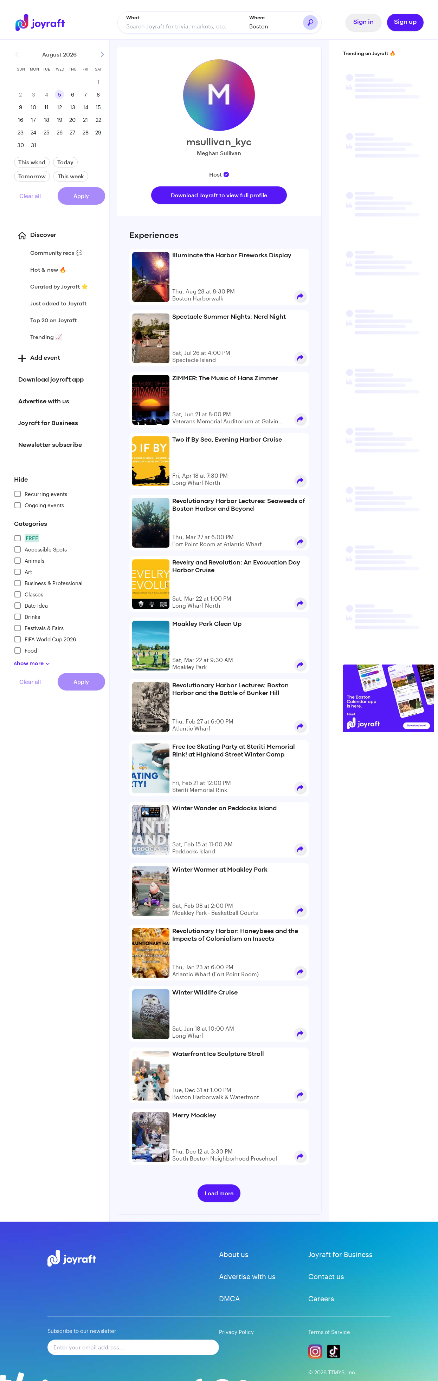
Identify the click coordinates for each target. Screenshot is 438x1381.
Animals (29, 560)
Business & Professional (48, 583)
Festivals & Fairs (39, 628)
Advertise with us (247, 1276)
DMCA (229, 1298)
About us (234, 1254)
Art (23, 571)
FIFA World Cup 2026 (45, 639)
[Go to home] (40, 22)
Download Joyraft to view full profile (219, 195)
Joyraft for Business (340, 1254)
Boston (258, 26)
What (133, 18)
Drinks (27, 616)
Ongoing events (39, 505)
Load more (219, 1193)
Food (25, 650)
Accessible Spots (40, 549)
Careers (321, 1298)
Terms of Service (329, 1332)
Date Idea (31, 605)
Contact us (326, 1276)
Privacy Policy (236, 1332)
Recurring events (40, 493)
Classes (28, 594)
